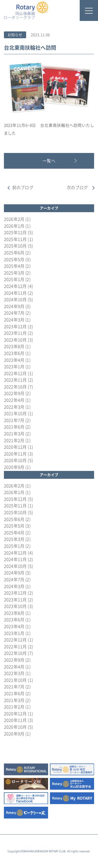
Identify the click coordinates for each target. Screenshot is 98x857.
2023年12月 (15, 327)
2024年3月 (14, 320)
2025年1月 (14, 279)
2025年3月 (14, 273)
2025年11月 (15, 239)
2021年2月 (14, 440)
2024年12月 (15, 286)
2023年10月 (15, 340)
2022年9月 (14, 393)
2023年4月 (14, 360)
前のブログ (22, 187)
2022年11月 (15, 380)
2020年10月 (15, 460)
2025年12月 (15, 232)
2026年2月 (14, 219)
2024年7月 (14, 313)
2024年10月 (15, 300)
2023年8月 (14, 346)
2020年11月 (15, 454)
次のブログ (77, 187)
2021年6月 (14, 427)
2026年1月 (14, 226)
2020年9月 (14, 467)
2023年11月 (15, 333)
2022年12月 (15, 373)
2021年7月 (14, 420)
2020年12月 (15, 447)
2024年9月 (14, 306)
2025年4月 (14, 266)
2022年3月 (14, 407)
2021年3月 (14, 434)
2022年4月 (14, 400)
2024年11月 (15, 293)
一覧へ (49, 161)
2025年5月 (14, 259)
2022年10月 (15, 387)
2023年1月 (14, 367)
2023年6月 (14, 353)
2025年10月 (15, 246)
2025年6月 (14, 253)
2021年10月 (15, 413)
